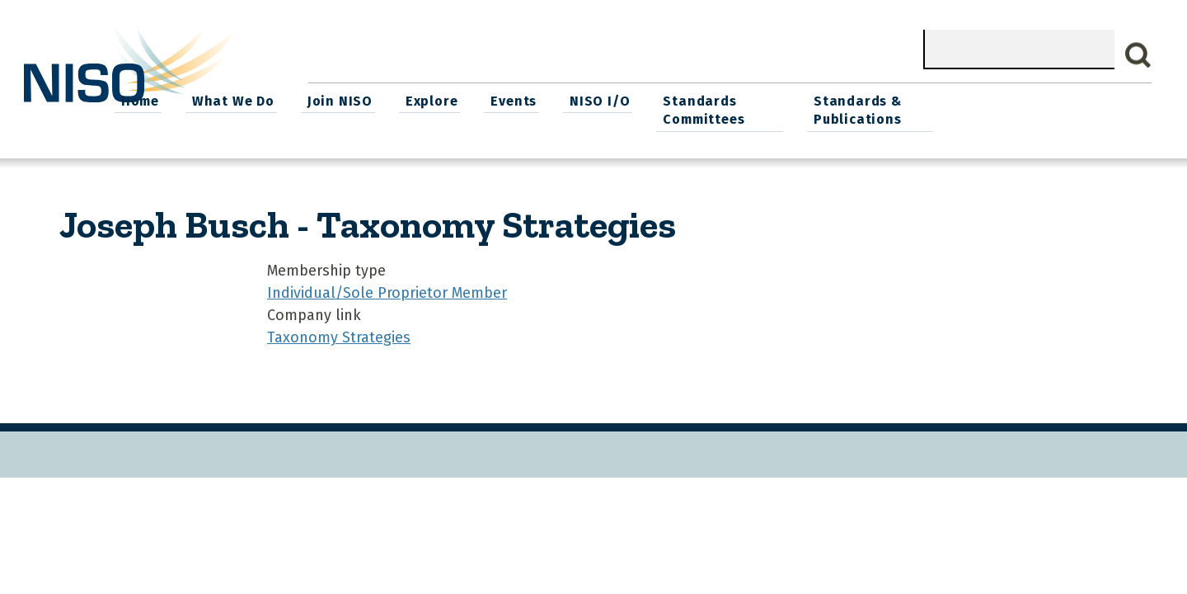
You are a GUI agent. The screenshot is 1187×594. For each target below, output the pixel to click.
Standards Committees (894, 108)
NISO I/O (792, 99)
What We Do (433, 99)
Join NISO (538, 99)
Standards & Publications (1054, 108)
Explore (628, 99)
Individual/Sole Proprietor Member (387, 290)
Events (708, 99)
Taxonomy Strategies (339, 335)
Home (343, 99)
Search (1138, 55)
